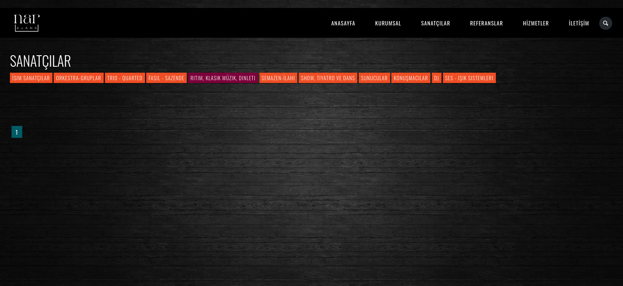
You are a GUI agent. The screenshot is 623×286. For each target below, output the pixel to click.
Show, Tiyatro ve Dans (328, 78)
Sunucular (374, 78)
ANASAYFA (343, 23)
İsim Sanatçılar (31, 78)
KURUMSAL (388, 23)
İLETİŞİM (579, 23)
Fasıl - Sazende (166, 78)
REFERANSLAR (486, 23)
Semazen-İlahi (278, 78)
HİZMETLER (536, 23)
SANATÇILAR (435, 23)
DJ (436, 78)
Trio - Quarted (125, 78)
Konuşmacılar (411, 78)
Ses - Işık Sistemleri (469, 78)
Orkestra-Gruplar (78, 78)
